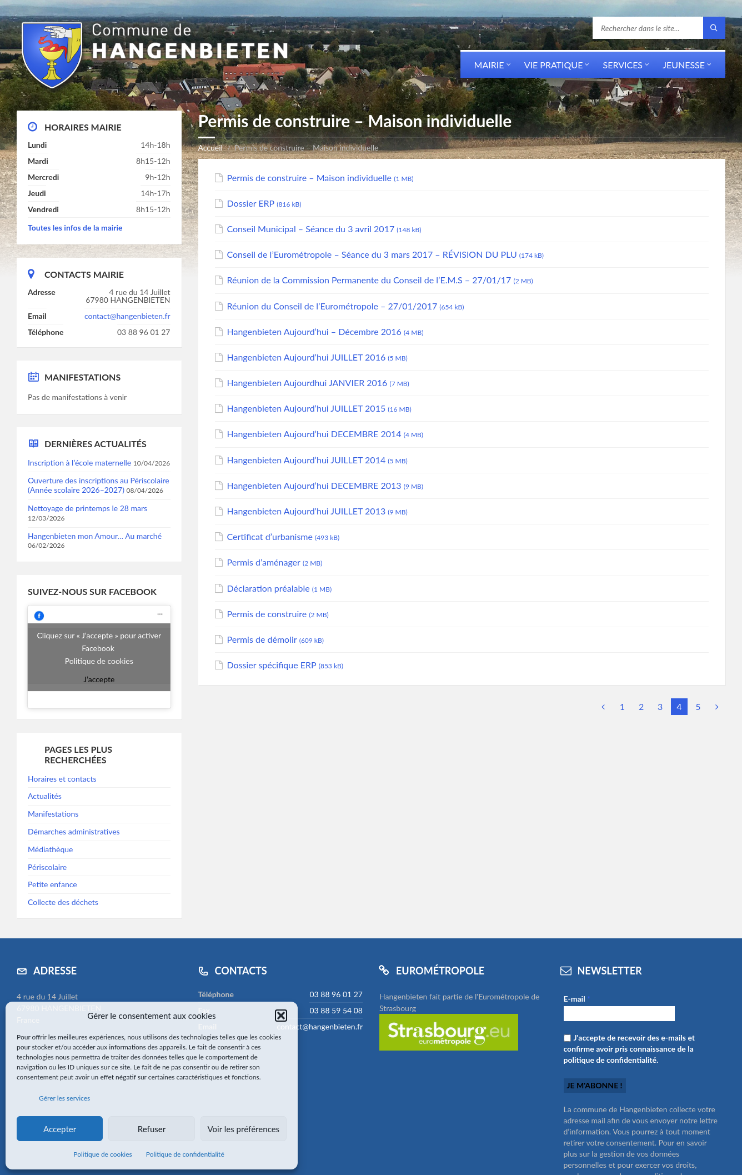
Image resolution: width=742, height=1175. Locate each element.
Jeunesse (684, 64)
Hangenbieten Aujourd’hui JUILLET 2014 (306, 459)
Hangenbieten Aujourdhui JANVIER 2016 (307, 382)
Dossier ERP (251, 203)
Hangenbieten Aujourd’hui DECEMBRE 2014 (314, 433)
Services (623, 64)
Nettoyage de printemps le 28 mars (87, 508)
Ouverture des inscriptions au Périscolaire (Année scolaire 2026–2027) (98, 485)
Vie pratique (553, 64)
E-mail (577, 998)
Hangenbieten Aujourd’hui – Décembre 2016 (314, 331)
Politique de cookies (102, 1154)
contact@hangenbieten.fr (127, 316)
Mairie (489, 64)
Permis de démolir (262, 639)
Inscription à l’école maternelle (79, 462)
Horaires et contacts (62, 778)
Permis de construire (267, 613)
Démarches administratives (74, 831)
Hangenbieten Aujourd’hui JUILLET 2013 (306, 511)
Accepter (59, 1129)
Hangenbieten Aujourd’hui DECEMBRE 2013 (314, 485)
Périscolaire (47, 867)
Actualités (45, 796)
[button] (281, 1015)
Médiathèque (50, 849)
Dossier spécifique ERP (272, 664)
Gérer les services (64, 1098)
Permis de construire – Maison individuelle (309, 177)
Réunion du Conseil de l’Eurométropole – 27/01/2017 (332, 306)
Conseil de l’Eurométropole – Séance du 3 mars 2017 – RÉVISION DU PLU (372, 254)
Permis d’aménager (263, 562)
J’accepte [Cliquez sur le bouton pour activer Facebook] (98, 679)
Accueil (210, 147)
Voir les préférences (244, 1129)
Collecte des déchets (63, 902)
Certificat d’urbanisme (270, 536)
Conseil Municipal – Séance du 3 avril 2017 (311, 228)
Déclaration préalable (268, 588)
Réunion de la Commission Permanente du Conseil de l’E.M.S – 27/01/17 (369, 279)
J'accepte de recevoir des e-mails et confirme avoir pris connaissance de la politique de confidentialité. (629, 1048)
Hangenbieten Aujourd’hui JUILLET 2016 (306, 357)
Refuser (152, 1129)
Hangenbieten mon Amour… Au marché (95, 536)
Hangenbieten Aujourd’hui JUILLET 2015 (306, 408)
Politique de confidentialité (185, 1154)
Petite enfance (52, 884)
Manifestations (53, 813)
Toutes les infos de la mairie (75, 227)
